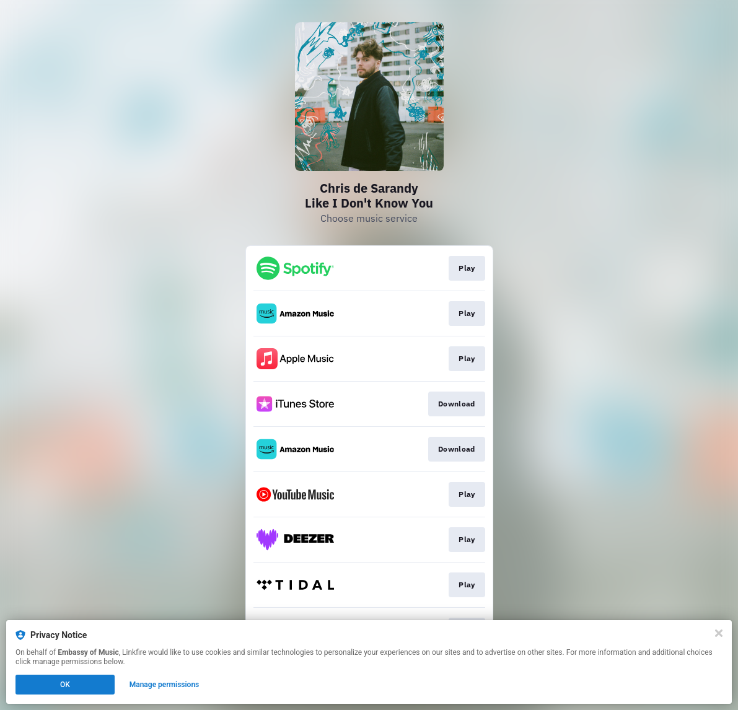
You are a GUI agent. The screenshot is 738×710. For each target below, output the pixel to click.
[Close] (719, 633)
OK (65, 684)
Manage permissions (165, 684)
